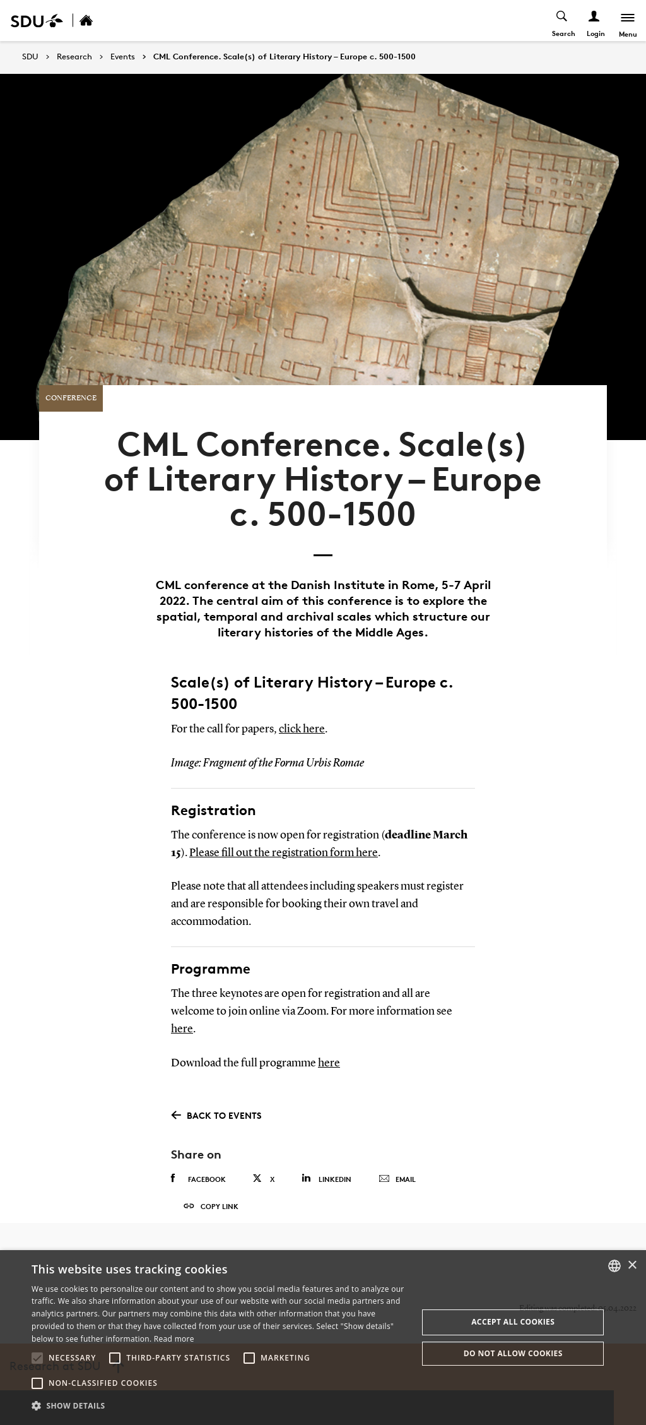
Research (74, 56)
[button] (37, 1358)
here (182, 1007)
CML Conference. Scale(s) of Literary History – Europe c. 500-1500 (284, 56)
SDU (30, 56)
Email (397, 1158)
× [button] (632, 1265)
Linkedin (326, 1157)
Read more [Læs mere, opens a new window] (174, 1338)
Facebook (198, 1157)
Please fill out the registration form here (283, 832)
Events (122, 56)
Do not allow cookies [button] (513, 1353)
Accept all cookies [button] (513, 1321)
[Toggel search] (561, 20)
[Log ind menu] (593, 20)
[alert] (323, 1337)
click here (302, 709)
